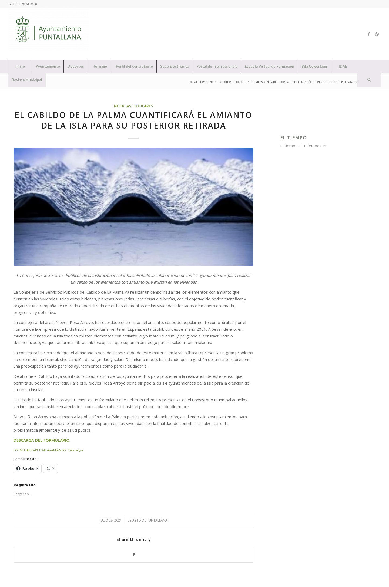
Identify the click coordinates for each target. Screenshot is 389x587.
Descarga (75, 450)
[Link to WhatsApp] (377, 34)
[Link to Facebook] (369, 34)
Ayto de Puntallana (149, 520)
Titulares (143, 106)
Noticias (122, 106)
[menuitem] (20, 66)
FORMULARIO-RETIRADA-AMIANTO (40, 450)
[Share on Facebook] (133, 554)
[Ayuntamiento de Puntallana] (48, 34)
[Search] (369, 80)
